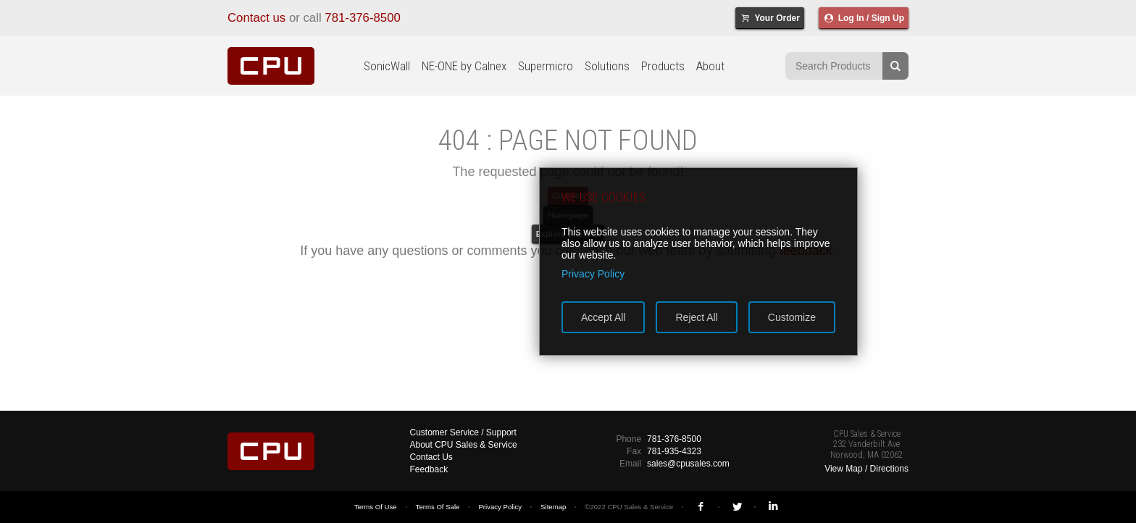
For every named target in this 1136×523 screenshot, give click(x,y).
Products (663, 66)
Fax (634, 451)
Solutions (607, 66)
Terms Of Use (375, 507)
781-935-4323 (674, 451)
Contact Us (431, 457)
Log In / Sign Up (863, 18)
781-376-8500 (363, 18)
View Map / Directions (866, 469)
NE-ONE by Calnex (464, 66)
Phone (628, 439)
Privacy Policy (500, 507)
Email (630, 464)
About (710, 66)
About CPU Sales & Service (463, 445)
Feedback (429, 469)
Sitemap (553, 507)
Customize (792, 317)
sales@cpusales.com (688, 464)
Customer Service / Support (463, 432)
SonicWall (387, 66)
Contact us (256, 18)
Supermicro (545, 66)
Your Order (770, 18)
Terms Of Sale (438, 507)
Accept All (603, 317)
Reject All (696, 317)
